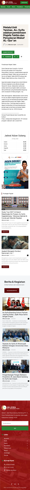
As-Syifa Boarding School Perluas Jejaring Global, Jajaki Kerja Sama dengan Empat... (15, 314)
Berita (3, 209)
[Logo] (9, 2)
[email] (15, 423)
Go (15, 428)
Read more (5, 231)
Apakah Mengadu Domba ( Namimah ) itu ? (11, 252)
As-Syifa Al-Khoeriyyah (6, 248)
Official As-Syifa (12, 44)
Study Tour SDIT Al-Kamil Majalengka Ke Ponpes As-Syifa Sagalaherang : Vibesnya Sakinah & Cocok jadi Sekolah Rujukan (14, 215)
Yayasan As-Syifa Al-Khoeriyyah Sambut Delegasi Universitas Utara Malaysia (15, 346)
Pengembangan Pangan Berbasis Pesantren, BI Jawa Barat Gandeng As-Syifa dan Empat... (15, 377)
